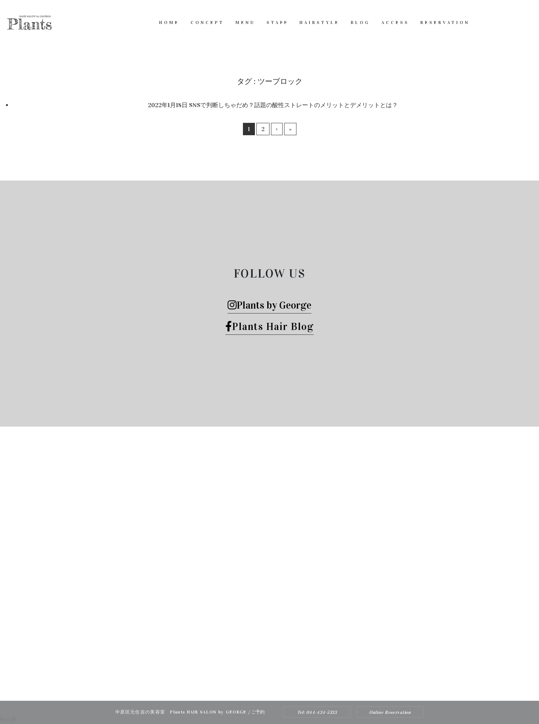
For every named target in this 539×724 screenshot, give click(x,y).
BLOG (360, 22)
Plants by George (269, 305)
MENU (245, 22)
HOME (169, 22)
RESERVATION (445, 22)
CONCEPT (207, 22)
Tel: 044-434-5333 (317, 712)
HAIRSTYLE (319, 22)
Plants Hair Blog (269, 326)
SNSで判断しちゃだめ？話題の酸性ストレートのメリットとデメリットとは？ (293, 105)
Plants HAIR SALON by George (259, 676)
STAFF (277, 22)
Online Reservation (390, 712)
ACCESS (395, 22)
